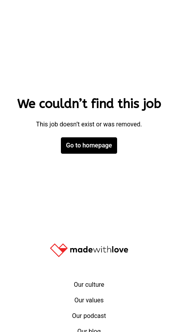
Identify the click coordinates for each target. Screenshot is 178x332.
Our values (88, 300)
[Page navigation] (160, 15)
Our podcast (89, 316)
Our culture (89, 284)
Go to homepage (89, 145)
